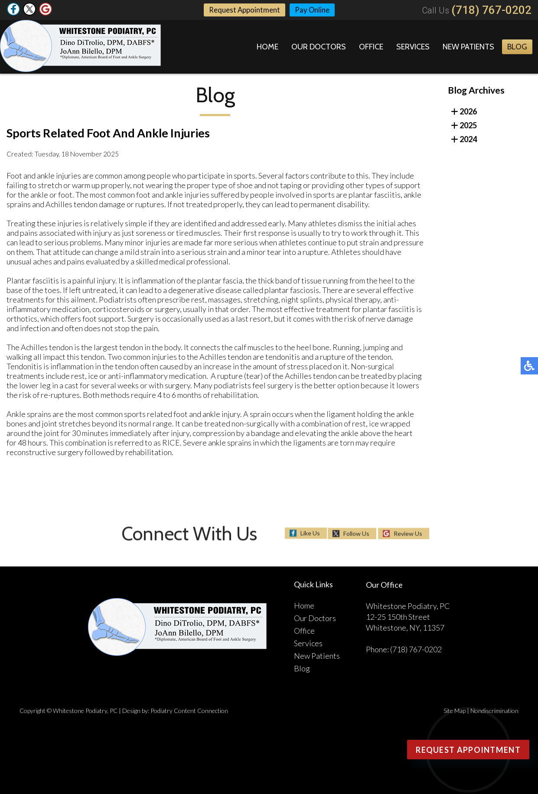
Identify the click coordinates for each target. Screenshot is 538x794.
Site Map (454, 710)
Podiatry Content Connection (189, 710)
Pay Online (314, 10)
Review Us (408, 533)
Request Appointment (243, 10)
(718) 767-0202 (491, 10)
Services (413, 47)
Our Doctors (318, 47)
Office (371, 47)
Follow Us (356, 533)
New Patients (468, 47)
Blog (517, 47)
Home (267, 47)
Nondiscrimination (494, 710)
